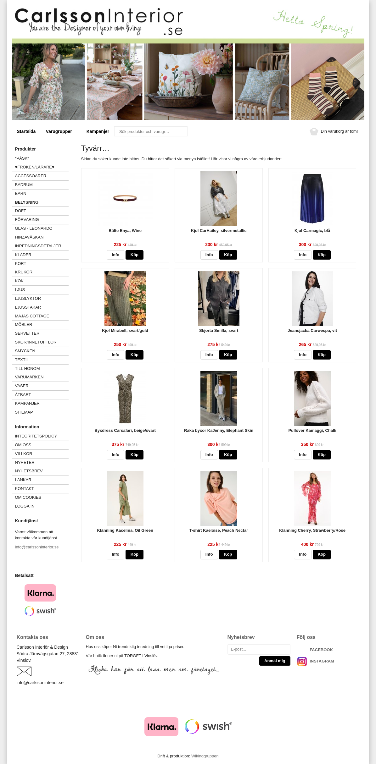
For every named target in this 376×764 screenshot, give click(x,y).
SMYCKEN (42, 351)
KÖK (19, 280)
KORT (20, 263)
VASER (22, 385)
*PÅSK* (22, 158)
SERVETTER (27, 333)
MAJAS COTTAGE (32, 316)
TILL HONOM (27, 368)
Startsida (26, 131)
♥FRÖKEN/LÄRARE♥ (34, 167)
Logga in (25, 506)
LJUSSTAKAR (28, 307)
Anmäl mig (274, 660)
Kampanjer (98, 131)
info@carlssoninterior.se (37, 547)
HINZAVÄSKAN (29, 237)
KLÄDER (42, 254)
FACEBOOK (321, 649)
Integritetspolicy (36, 436)
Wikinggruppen (205, 756)
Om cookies (28, 497)
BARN (20, 193)
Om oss (23, 444)
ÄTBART (42, 394)
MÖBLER (23, 324)
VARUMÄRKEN (42, 377)
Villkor (23, 453)
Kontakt (24, 488)
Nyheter (25, 462)
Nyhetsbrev (29, 471)
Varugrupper (61, 131)
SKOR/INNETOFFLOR (36, 342)
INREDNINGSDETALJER (38, 246)
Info (115, 254)
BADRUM (24, 184)
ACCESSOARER (42, 175)
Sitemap (24, 412)
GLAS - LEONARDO (34, 228)
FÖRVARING (27, 219)
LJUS (42, 289)
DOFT (42, 210)
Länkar (23, 479)
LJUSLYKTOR (28, 298)
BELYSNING (27, 202)
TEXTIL (42, 359)
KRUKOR (24, 272)
